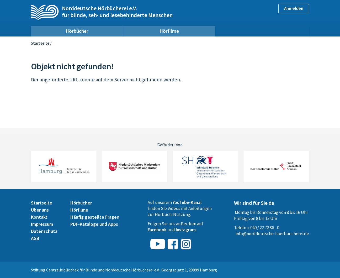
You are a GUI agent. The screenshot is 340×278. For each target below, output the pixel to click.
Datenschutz (44, 231)
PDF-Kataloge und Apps (94, 224)
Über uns (40, 210)
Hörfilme (169, 31)
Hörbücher (77, 31)
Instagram (186, 230)
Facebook (157, 230)
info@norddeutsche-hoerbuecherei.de (272, 234)
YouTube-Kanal (187, 202)
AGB (35, 238)
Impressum (42, 224)
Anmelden (293, 8)
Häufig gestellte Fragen (94, 217)
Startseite (40, 43)
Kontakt (39, 217)
